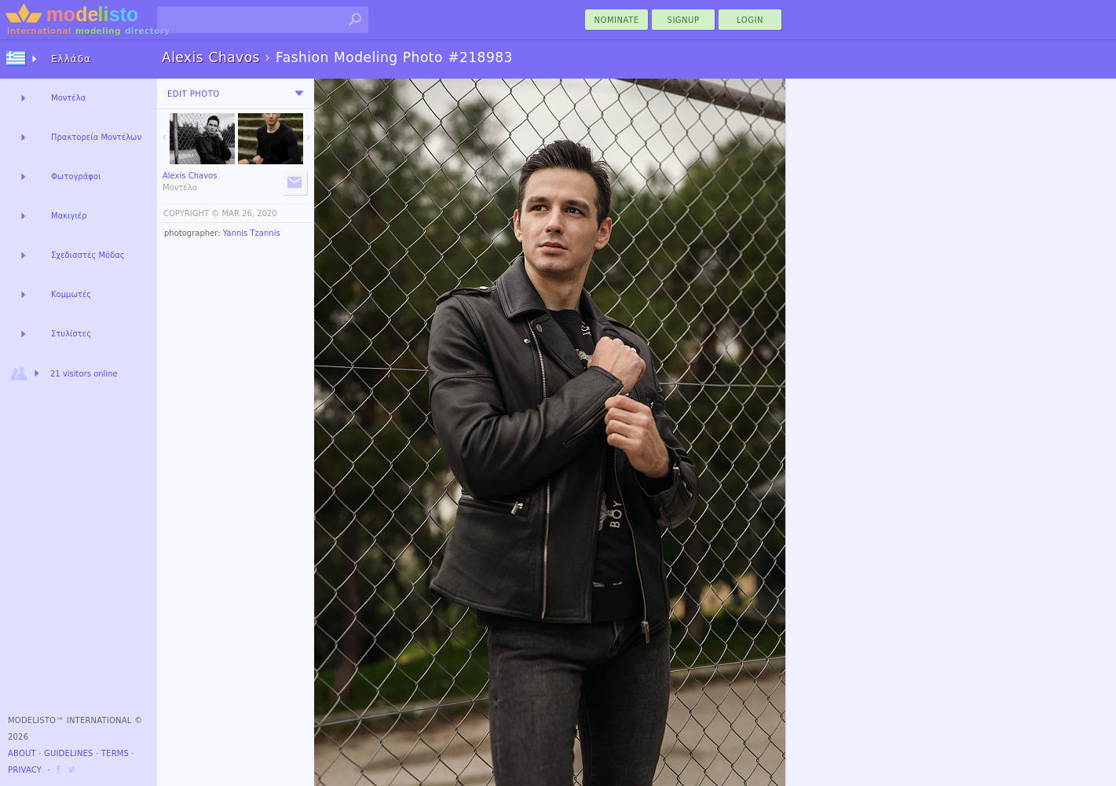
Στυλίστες (71, 333)
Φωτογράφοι (76, 176)
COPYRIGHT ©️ (191, 213)
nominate (617, 20)
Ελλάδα (71, 58)
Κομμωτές (71, 294)
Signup (684, 20)
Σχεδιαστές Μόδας (88, 255)
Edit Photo (193, 94)
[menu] (299, 93)
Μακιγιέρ (69, 215)
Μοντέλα (68, 98)
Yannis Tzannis (251, 233)
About (22, 753)
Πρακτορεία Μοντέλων (96, 137)
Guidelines (68, 753)
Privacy (25, 770)
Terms (115, 753)
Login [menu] (750, 20)
